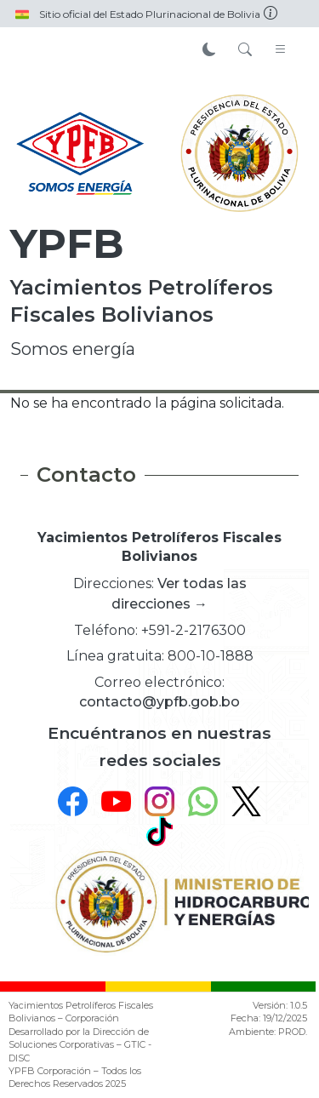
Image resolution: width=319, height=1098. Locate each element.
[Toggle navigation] (281, 50)
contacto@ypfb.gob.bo (159, 702)
